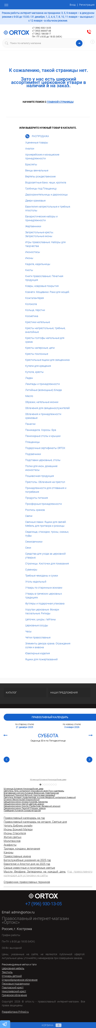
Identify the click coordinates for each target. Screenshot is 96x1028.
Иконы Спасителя (15, 833)
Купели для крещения (38, 365)
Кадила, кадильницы (37, 264)
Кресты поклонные (36, 353)
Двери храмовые (35, 200)
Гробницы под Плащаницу (41, 188)
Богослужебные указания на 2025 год (27, 860)
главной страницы (60, 101)
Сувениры (31, 569)
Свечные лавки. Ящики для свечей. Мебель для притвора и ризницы (45, 523)
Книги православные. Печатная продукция (44, 278)
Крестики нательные (37, 322)
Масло (29, 396)
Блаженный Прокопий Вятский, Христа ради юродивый (29, 795)
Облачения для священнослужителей (47, 408)
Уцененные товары (36, 142)
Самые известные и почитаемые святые (29, 867)
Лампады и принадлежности (42, 384)
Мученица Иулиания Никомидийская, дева (48, 780)
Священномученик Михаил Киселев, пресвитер (26, 802)
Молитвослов (12, 841)
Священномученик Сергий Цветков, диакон (24, 804)
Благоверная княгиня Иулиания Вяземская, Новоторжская (31, 793)
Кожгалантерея (34, 298)
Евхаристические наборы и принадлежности (41, 218)
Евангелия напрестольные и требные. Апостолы (48, 208)
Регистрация (87, 4)
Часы (28, 631)
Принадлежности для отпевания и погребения (45, 490)
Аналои (29, 148)
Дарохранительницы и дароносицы (46, 194)
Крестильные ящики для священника (47, 359)
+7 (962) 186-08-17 (41, 33)
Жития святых (12, 837)
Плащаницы (32, 442)
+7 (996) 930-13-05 (41, 28)
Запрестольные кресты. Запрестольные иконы (39, 234)
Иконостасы (32, 252)
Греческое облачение (14, 995)
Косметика (31, 316)
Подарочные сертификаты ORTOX (45, 448)
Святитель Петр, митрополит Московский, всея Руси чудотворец (34, 791)
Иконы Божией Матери (18, 829)
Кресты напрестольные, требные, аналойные (45, 330)
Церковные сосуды (36, 625)
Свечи (28, 515)
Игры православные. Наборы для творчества (45, 244)
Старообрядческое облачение (19, 979)
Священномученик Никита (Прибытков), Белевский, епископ (32, 806)
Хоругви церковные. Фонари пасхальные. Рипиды (42, 611)
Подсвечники (33, 454)
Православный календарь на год (24, 818)
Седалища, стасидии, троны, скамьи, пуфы (47, 533)
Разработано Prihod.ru (15, 1011)
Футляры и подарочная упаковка (45, 603)
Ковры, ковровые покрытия (42, 286)
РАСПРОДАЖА (37, 136)
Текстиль (7, 972)
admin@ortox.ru (23, 912)
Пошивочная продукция (39, 475)
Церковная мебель (13, 968)
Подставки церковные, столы (43, 460)
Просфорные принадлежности (43, 503)
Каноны (8, 852)
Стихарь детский (12, 976)
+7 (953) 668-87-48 (41, 31)
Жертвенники (33, 226)
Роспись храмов (35, 509)
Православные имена (17, 856)
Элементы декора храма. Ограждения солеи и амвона (47, 645)
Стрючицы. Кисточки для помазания (47, 563)
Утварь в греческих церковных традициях (43, 595)
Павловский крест (13, 987)
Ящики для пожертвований (41, 659)
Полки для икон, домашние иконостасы (41, 468)
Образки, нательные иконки (41, 402)
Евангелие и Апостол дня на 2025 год (27, 864)
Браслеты (31, 164)
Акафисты (10, 844)
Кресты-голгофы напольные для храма (44, 340)
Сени (28, 547)
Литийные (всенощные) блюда (43, 390)
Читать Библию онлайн (18, 825)
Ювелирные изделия (37, 653)
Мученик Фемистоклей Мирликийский (21, 800)
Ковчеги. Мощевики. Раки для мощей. (47, 292)
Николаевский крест (14, 991)
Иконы (29, 258)
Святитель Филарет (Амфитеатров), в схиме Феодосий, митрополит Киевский (40, 797)
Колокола (31, 304)
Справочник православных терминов (27, 882)
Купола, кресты (34, 371)
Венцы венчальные (36, 170)
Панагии (30, 423)
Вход (73, 4)
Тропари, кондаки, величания (22, 848)
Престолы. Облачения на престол (45, 482)
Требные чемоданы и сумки (41, 575)
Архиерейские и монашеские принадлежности (42, 156)
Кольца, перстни (35, 310)
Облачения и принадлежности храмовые (43, 416)
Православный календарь (50, 717)
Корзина (48, 1025)
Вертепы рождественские (40, 176)
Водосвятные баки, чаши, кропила (45, 182)
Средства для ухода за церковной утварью (45, 555)
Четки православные (37, 637)
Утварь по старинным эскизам (43, 587)
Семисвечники (33, 541)
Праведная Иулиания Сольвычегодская (22, 811)
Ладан (29, 377)
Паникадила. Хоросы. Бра (40, 430)
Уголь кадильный (35, 581)
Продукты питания (36, 497)
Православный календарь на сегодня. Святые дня (35, 821)
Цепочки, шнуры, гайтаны (40, 619)
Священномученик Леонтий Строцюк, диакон (25, 808)
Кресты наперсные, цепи (40, 347)
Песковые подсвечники (16, 983)
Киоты (29, 270)
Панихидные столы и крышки (43, 436)
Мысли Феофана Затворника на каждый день (35, 871)
